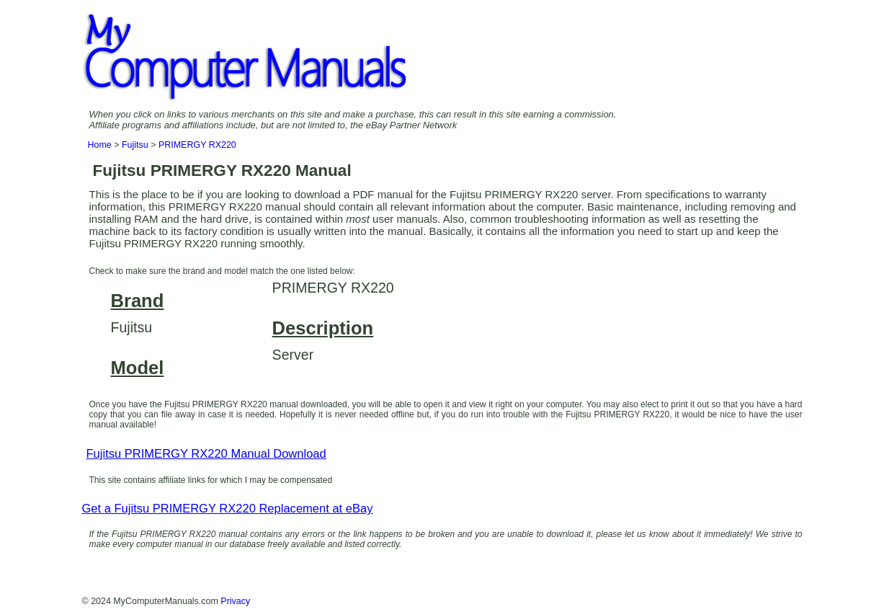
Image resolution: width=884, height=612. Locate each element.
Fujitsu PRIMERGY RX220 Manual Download (206, 454)
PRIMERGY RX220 (197, 145)
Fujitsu (135, 145)
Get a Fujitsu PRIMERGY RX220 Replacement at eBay (227, 508)
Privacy (235, 601)
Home (100, 145)
